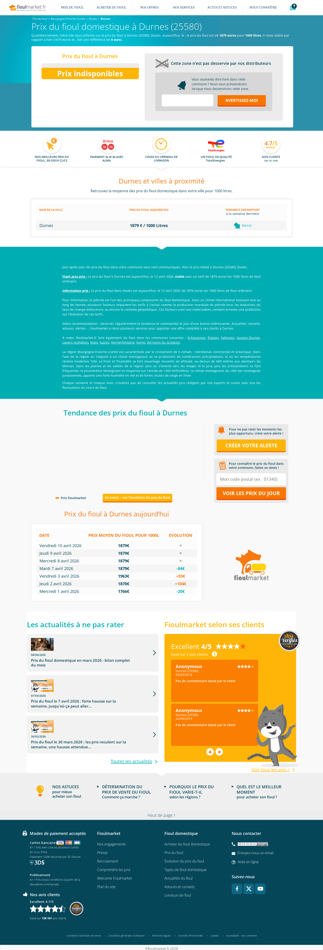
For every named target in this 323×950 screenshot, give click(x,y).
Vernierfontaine (123, 342)
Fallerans (228, 338)
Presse (102, 850)
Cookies (214, 933)
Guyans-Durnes (248, 338)
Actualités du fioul (178, 876)
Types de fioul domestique (185, 867)
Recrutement (107, 858)
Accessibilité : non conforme (241, 933)
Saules (104, 342)
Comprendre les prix (113, 867)
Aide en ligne (248, 859)
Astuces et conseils (179, 884)
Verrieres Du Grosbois (163, 342)
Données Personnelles (190, 933)
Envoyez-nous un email (256, 850)
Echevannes (196, 338)
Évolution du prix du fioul (184, 858)
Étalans (213, 338)
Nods (94, 342)
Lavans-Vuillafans (75, 342)
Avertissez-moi (241, 100)
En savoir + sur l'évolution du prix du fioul (137, 497)
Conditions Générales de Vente (83, 933)
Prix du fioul (173, 850)
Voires (140, 342)
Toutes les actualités (131, 732)
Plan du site (106, 884)
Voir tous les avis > (270, 769)
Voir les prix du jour (251, 493)
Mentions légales (161, 933)
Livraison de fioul (177, 893)
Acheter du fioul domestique (187, 841)
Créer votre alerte (251, 445)
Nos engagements (111, 841)
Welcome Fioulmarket (114, 876)
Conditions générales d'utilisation (126, 933)
